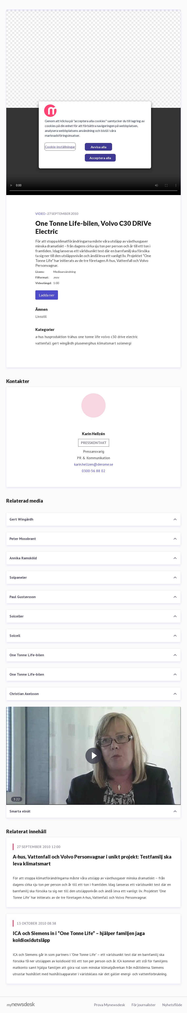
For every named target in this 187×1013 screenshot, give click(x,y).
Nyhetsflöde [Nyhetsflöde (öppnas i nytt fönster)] (172, 1005)
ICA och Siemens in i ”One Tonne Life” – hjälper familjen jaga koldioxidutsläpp (79, 936)
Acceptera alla (100, 158)
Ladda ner (47, 295)
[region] (95, 134)
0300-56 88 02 (93, 470)
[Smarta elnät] (93, 756)
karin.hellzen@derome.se (93, 464)
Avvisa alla (98, 147)
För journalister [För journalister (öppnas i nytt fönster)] (143, 1005)
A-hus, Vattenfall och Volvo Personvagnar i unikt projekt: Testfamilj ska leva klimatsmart (92, 860)
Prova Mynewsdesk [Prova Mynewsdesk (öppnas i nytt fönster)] (109, 1005)
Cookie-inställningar (60, 147)
